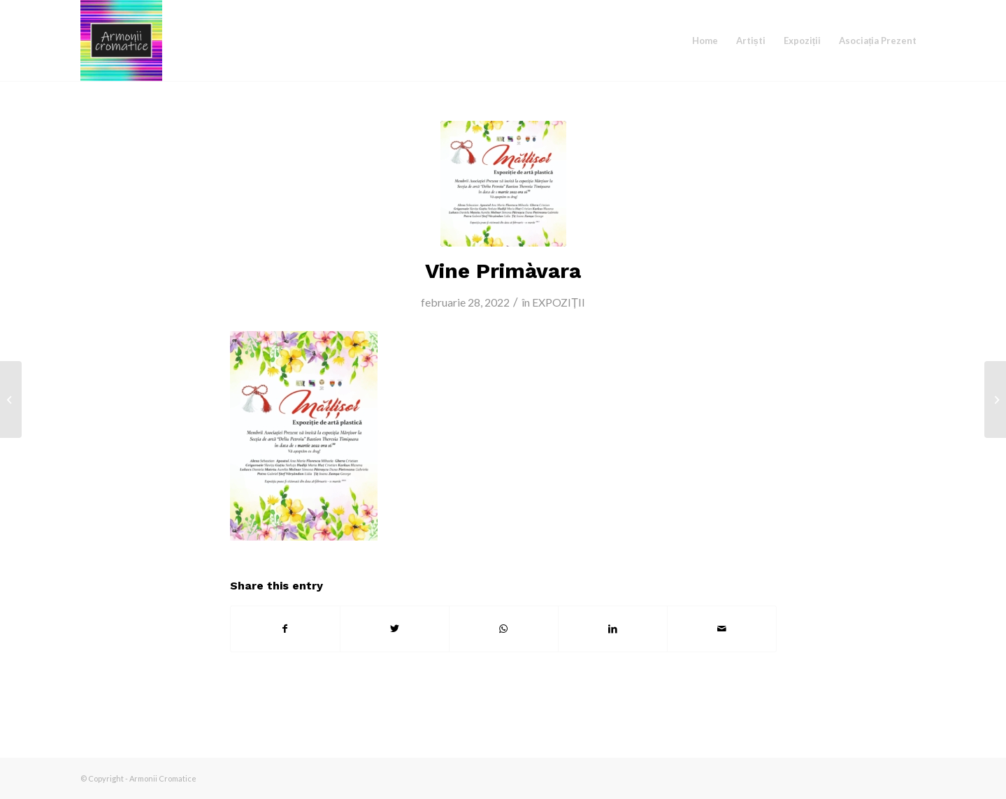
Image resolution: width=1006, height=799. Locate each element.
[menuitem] (705, 40)
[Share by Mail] (722, 628)
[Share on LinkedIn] (613, 628)
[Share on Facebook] (285, 628)
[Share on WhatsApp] (504, 628)
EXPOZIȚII (558, 302)
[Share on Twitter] (394, 628)
